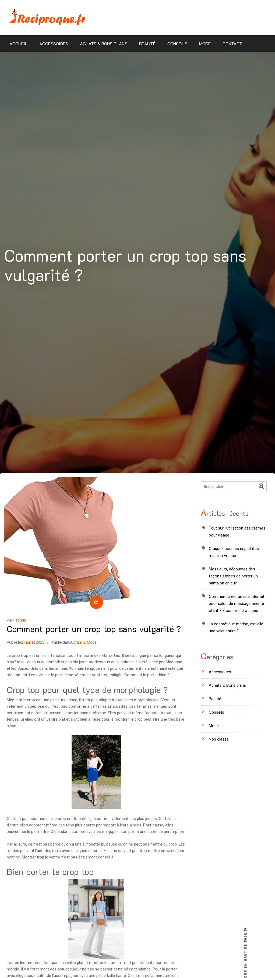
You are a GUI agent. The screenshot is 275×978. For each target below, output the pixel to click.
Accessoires (53, 43)
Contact (232, 43)
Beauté (147, 43)
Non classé (219, 739)
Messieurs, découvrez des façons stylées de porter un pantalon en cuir (233, 576)
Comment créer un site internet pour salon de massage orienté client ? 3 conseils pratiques (236, 603)
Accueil (18, 43)
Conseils (177, 43)
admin (20, 620)
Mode (205, 43)
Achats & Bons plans (103, 43)
